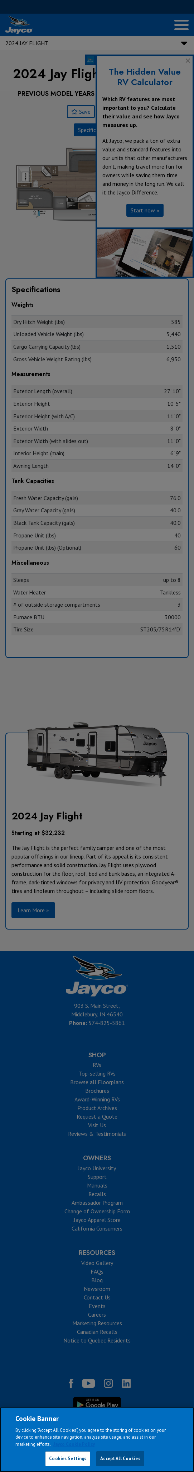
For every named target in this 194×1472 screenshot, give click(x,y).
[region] (97, 1439)
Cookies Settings (67, 1458)
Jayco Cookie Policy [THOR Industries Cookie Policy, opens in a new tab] (74, 1444)
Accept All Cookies (120, 1458)
